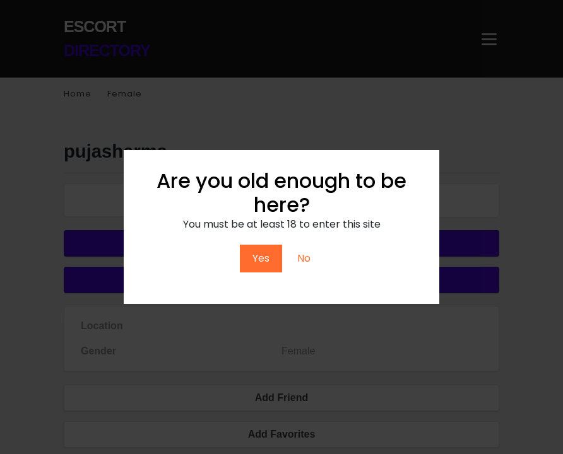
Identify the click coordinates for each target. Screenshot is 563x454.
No (304, 258)
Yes (261, 258)
